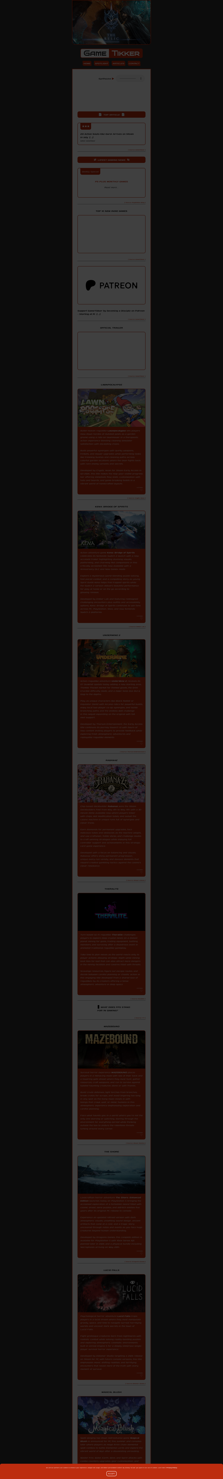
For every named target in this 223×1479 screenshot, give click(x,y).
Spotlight (101, 63)
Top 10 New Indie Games (111, 211)
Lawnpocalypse (117, 430)
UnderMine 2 (119, 681)
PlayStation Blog (111, 193)
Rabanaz (113, 806)
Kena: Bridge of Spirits (121, 552)
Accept (111, 1474)
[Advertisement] (111, 99)
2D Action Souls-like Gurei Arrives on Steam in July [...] (107, 137)
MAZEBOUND (119, 1072)
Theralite (117, 934)
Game (111, 53)
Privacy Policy (171, 1468)
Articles (118, 63)
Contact (134, 63)
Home (87, 63)
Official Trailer (111, 327)
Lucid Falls (123, 1316)
